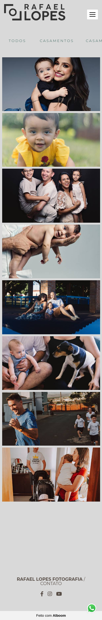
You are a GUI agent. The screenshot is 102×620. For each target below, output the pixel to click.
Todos (17, 40)
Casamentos (57, 40)
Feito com (51, 615)
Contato (51, 584)
